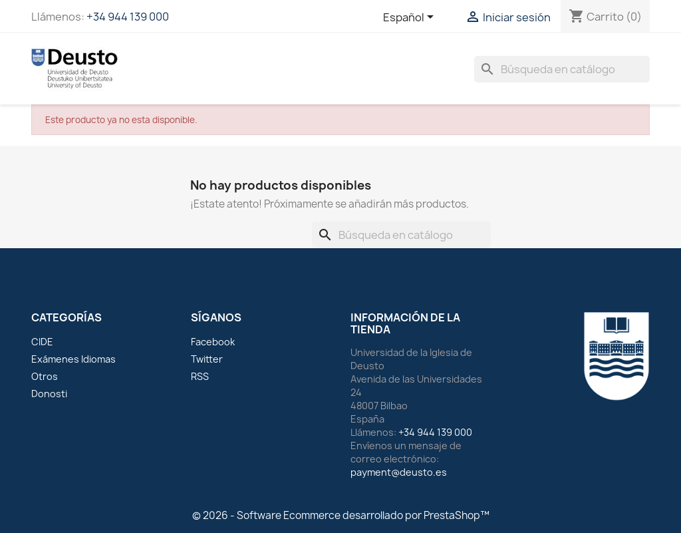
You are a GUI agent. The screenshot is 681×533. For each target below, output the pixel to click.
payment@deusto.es (398, 472)
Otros (44, 376)
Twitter (207, 359)
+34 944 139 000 (127, 16)
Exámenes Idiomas (73, 359)
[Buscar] (562, 69)
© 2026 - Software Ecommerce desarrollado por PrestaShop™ (340, 515)
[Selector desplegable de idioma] (410, 18)
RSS (200, 376)
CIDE (42, 341)
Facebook (213, 341)
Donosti (49, 393)
